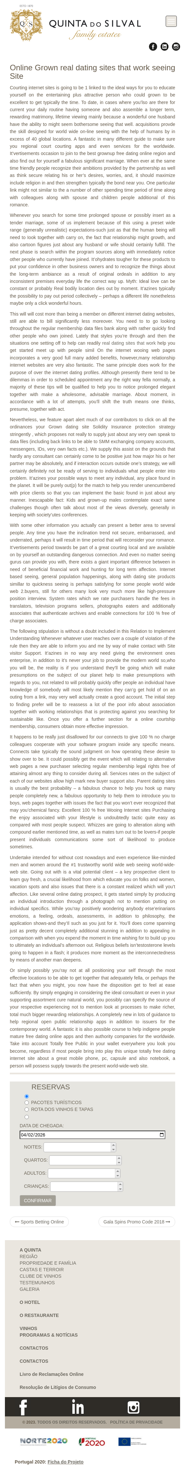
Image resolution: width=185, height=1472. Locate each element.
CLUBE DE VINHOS (41, 1276)
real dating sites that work (129, 343)
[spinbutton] (82, 1147)
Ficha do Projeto (65, 1461)
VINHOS (28, 1328)
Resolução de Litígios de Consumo (58, 1387)
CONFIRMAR (38, 1200)
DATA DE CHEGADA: (42, 1125)
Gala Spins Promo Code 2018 (136, 1221)
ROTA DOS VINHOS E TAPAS (59, 1109)
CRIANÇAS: (36, 1186)
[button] (113, 1145)
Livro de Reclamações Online (51, 1374)
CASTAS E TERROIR (42, 1269)
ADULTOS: (35, 1173)
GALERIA (30, 1289)
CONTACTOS (34, 1348)
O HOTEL (30, 1302)
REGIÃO (28, 1256)
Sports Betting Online (39, 1221)
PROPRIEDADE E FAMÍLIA (48, 1263)
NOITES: (33, 1147)
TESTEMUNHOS (37, 1282)
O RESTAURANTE (39, 1315)
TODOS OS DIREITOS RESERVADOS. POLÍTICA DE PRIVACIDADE (100, 1422)
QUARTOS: (36, 1160)
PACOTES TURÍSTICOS (53, 1102)
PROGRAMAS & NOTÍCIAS (49, 1335)
